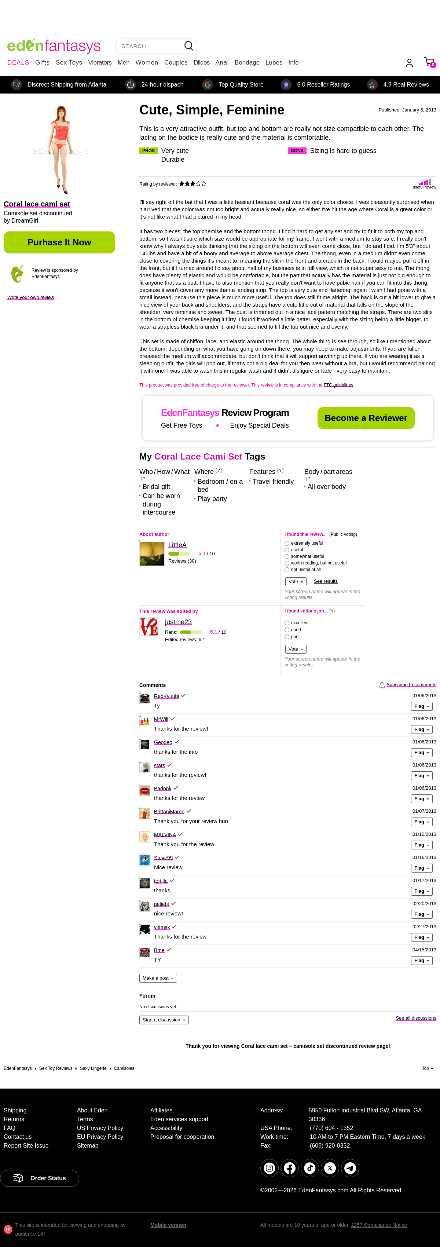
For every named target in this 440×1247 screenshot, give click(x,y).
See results (326, 581)
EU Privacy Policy (100, 1137)
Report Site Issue (26, 1145)
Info (293, 62)
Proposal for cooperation (182, 1137)
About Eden (92, 1110)
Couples (176, 62)
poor (295, 636)
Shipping (15, 1110)
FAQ (9, 1128)
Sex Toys (69, 62)
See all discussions (416, 1018)
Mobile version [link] (168, 1225)
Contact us (18, 1137)
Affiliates (161, 1110)
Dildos (201, 62)
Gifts (42, 62)
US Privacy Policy (100, 1128)
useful (297, 549)
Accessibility (166, 1128)
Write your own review (30, 297)
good (296, 629)
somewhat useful (307, 556)
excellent (299, 622)
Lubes (273, 62)
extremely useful (307, 543)
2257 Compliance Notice (379, 1225)
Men (124, 62)
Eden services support (179, 1119)
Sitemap (88, 1145)
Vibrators (100, 62)
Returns (14, 1119)
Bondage (247, 62)
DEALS (18, 62)
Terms (85, 1119)
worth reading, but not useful (318, 563)
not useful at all (306, 569)
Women (147, 62)
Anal (222, 62)
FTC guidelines (338, 385)
